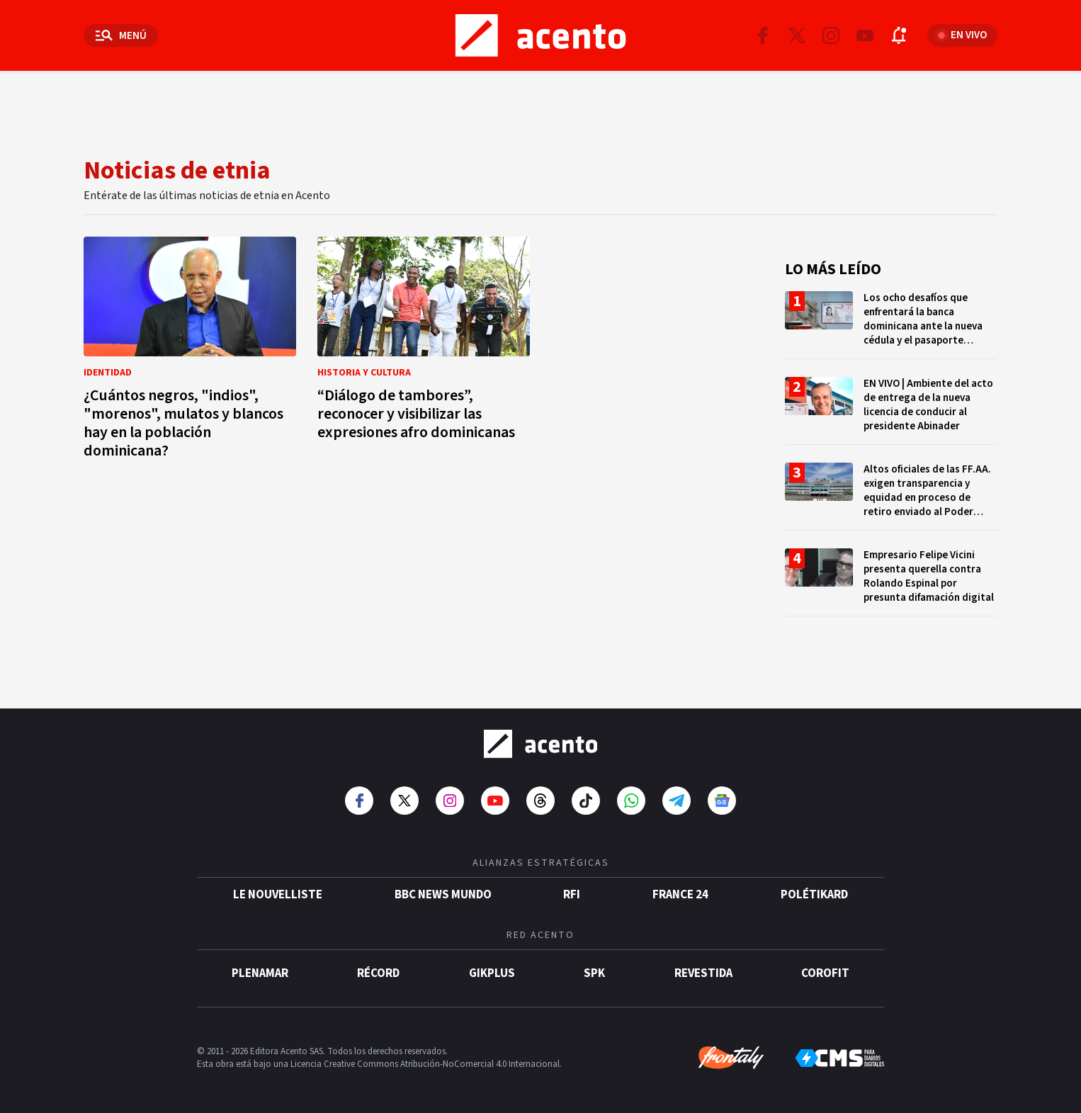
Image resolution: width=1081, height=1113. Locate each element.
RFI (571, 894)
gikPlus (492, 973)
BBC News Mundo (443, 894)
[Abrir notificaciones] (899, 35)
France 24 (680, 894)
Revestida (703, 973)
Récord (378, 973)
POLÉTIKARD (814, 894)
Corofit (825, 973)
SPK (594, 973)
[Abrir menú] (121, 35)
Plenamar (260, 973)
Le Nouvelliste (277, 894)
